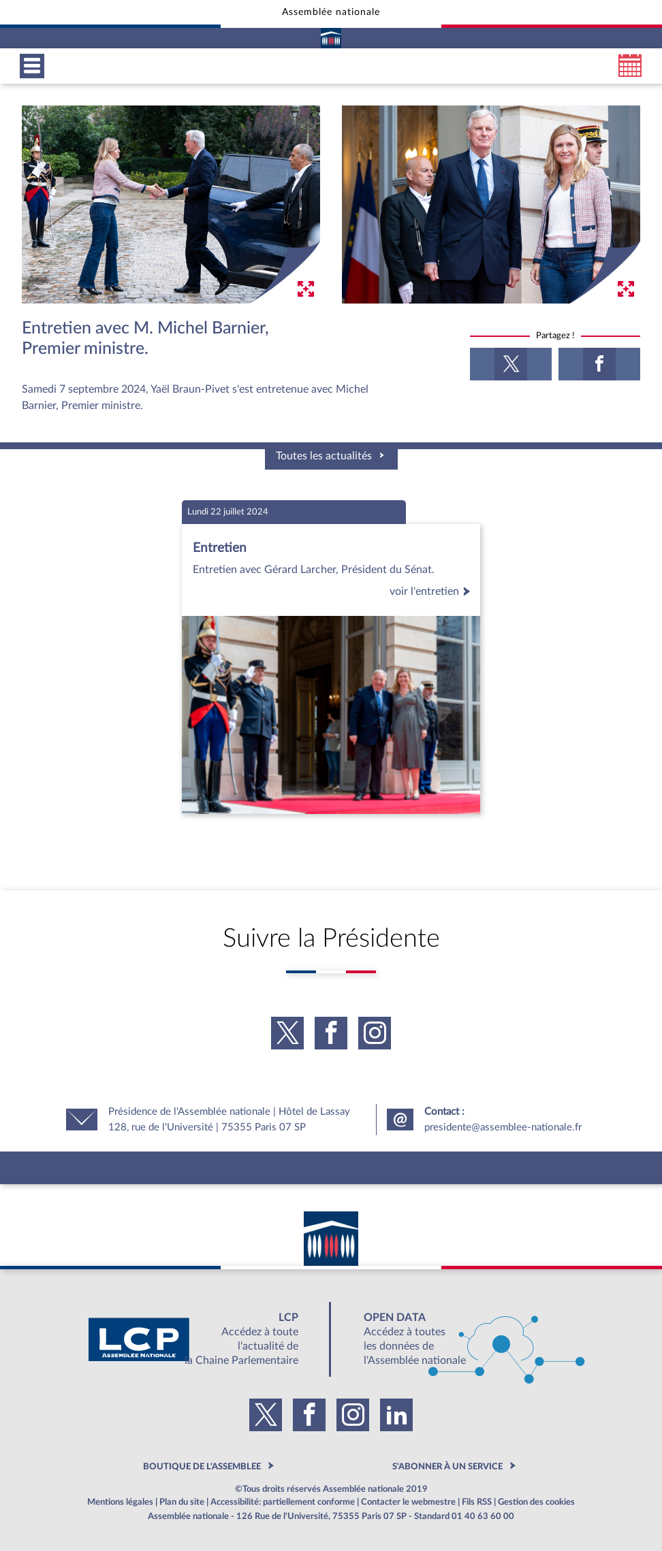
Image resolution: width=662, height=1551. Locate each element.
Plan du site (181, 1502)
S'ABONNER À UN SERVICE (447, 1467)
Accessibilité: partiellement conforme (282, 1502)
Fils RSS (477, 1502)
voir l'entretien (432, 591)
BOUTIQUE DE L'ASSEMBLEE (202, 1467)
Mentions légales (120, 1502)
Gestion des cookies (536, 1502)
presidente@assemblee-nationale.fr (503, 1127)
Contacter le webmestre (408, 1502)
